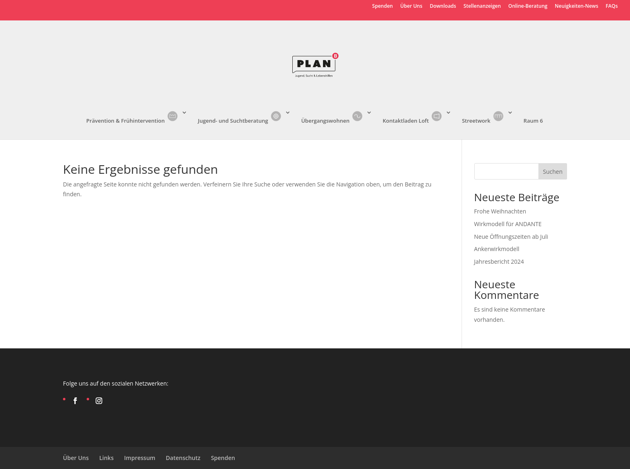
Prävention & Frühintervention (132, 117)
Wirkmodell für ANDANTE (508, 224)
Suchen (553, 171)
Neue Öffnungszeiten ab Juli (511, 236)
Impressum (139, 458)
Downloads (443, 6)
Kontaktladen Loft (413, 117)
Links (106, 458)
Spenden (382, 6)
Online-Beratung (527, 6)
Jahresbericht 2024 (499, 261)
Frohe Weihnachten (500, 211)
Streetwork (483, 117)
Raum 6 (533, 121)
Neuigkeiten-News (576, 6)
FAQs (611, 6)
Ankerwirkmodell (497, 249)
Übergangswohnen (332, 117)
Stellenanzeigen (482, 6)
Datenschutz (183, 458)
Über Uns (411, 6)
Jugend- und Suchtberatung (240, 117)
